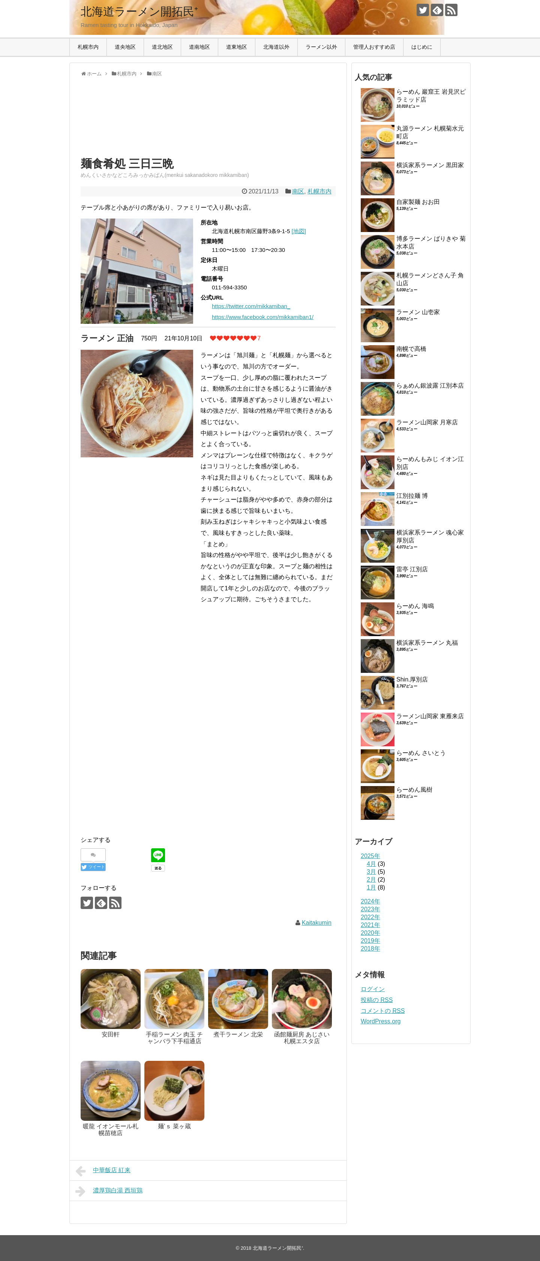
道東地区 (236, 47)
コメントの (383, 1011)
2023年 (370, 909)
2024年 (370, 901)
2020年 (370, 933)
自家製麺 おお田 (418, 202)
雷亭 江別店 (412, 569)
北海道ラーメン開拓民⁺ (139, 11)
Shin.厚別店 (412, 679)
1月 (371, 887)
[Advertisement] (141, 123)
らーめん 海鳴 (415, 606)
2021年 (370, 925)
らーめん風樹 (414, 789)
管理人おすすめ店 (374, 47)
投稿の (377, 1000)
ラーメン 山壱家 (418, 312)
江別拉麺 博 (412, 496)
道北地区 (162, 47)
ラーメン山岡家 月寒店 (427, 422)
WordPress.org (380, 1021)
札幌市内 (88, 47)
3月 (371, 872)
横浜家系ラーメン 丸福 (427, 642)
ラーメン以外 (321, 47)
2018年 (370, 948)
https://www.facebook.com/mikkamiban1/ (263, 317)
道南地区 (199, 47)
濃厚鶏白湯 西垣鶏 (108, 1191)
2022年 (370, 917)
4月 (371, 864)
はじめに (421, 47)
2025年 (370, 856)
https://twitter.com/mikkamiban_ (251, 306)
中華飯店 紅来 (102, 1171)
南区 (298, 191)
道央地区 (125, 47)
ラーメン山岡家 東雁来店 (430, 716)
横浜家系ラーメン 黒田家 (430, 165)
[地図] (299, 231)
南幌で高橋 (411, 349)
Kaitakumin (317, 923)
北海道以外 (276, 47)
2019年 (370, 941)
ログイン (373, 989)
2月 (371, 879)
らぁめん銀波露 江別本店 (430, 385)
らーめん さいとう (421, 753)
